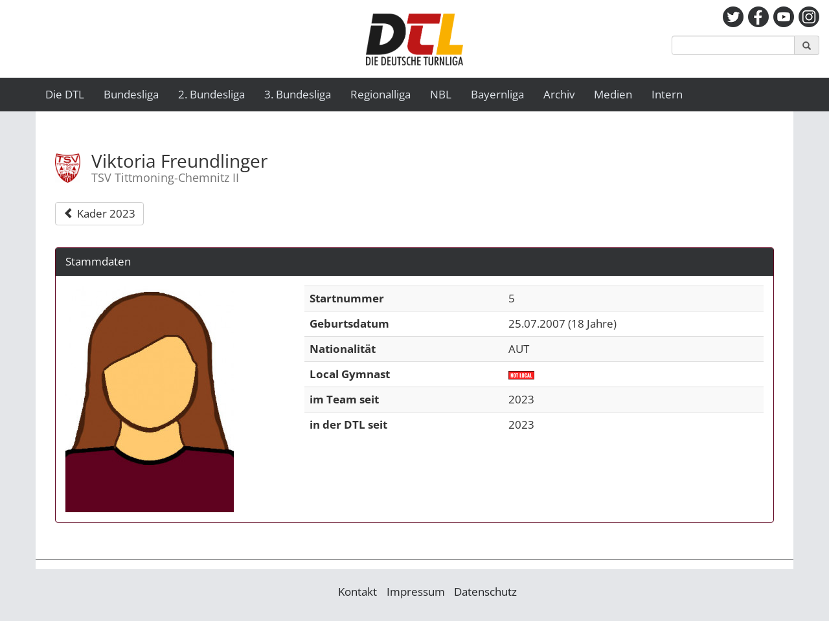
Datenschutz (485, 591)
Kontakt (357, 591)
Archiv (558, 94)
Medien (613, 94)
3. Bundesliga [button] (297, 94)
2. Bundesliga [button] (211, 94)
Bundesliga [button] (131, 94)
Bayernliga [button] (497, 94)
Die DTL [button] (64, 94)
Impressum (416, 591)
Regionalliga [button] (380, 94)
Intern (667, 94)
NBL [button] (440, 94)
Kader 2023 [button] (99, 213)
